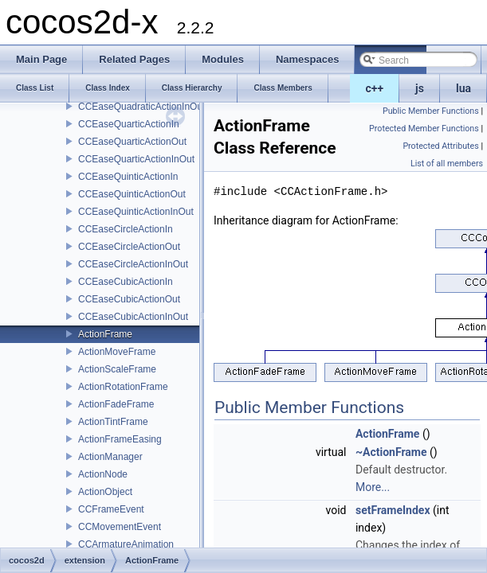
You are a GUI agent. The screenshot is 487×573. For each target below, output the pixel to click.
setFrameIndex (392, 510)
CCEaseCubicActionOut (129, 299)
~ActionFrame (391, 452)
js (419, 88)
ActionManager (110, 456)
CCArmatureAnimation (126, 544)
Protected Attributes (440, 146)
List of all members (446, 163)
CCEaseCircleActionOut (129, 246)
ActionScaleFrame (117, 369)
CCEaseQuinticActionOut (132, 194)
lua (463, 88)
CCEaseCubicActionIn (125, 281)
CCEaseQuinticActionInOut (136, 211)
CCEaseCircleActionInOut (133, 264)
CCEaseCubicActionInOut (133, 316)
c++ (375, 88)
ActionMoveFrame (116, 351)
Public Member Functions (431, 111)
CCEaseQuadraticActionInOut (141, 106)
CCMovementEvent (119, 526)
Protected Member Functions (424, 128)
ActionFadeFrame (116, 404)
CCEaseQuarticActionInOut (136, 159)
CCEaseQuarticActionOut (132, 141)
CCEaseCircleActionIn (125, 229)
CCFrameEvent (111, 509)
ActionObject (105, 491)
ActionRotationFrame (123, 386)
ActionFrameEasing (120, 439)
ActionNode (103, 474)
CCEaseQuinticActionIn (128, 176)
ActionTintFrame (113, 421)
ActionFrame (105, 334)
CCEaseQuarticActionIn (128, 124)
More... (372, 487)
